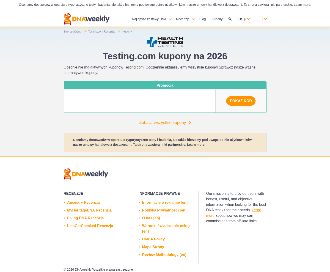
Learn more (302, 4)
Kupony (217, 19)
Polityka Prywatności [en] (164, 210)
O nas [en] (151, 218)
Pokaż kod (241, 101)
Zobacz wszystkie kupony (165, 122)
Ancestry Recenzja (83, 202)
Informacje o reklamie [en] (164, 202)
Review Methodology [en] (164, 255)
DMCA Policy (153, 239)
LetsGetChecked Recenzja (90, 226)
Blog (202, 19)
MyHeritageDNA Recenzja (89, 210)
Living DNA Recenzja (85, 218)
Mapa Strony (153, 247)
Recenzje (182, 19)
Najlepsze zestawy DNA (149, 19)
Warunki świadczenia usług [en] (166, 228)
